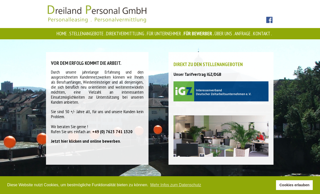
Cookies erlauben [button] (295, 185)
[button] (271, 185)
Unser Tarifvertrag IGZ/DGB (197, 74)
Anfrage (243, 33)
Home (62, 33)
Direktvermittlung (126, 33)
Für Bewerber (199, 33)
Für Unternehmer (165, 33)
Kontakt (262, 33)
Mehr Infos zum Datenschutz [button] (175, 185)
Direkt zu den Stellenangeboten (208, 64)
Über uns (224, 33)
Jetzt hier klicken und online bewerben (85, 141)
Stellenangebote (87, 33)
